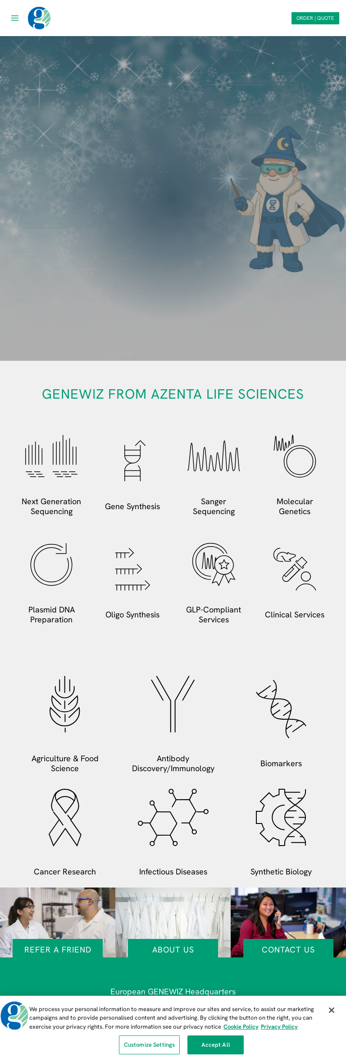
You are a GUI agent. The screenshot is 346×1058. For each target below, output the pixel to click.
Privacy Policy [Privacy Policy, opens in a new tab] (279, 1030)
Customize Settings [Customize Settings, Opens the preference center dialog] (149, 1048)
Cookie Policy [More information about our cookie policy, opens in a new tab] (241, 1030)
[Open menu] (15, 18)
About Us (173, 949)
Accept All (215, 1048)
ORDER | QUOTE (315, 18)
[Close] (331, 1013)
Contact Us (288, 949)
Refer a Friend (57, 949)
